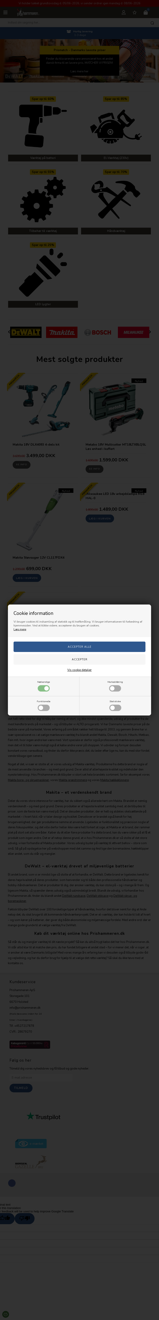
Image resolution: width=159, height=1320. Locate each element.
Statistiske (115, 705)
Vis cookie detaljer (79, 670)
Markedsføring (115, 686)
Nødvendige (43, 686)
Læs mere (20, 629)
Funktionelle (43, 705)
